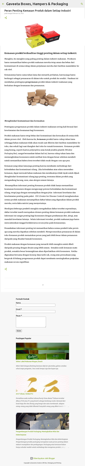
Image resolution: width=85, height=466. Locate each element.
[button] (5, 17)
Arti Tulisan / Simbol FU (24, 394)
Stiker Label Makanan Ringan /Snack (29, 361)
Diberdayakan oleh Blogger (42, 458)
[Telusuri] (82, 4)
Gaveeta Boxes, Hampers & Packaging (37, 4)
